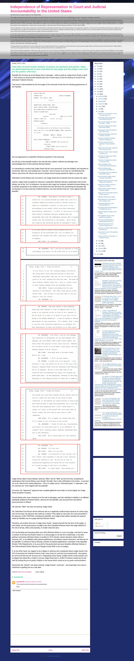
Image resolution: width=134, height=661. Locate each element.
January (100, 251)
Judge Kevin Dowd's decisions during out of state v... (106, 185)
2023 (98, 74)
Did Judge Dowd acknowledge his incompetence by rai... (107, 208)
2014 (98, 254)
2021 (98, 79)
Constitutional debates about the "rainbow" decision (107, 134)
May (99, 241)
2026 (98, 66)
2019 (98, 84)
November (101, 99)
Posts (98, 523)
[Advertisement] (50, 640)
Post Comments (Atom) (54, 656)
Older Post (85, 650)
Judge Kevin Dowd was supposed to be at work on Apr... (107, 148)
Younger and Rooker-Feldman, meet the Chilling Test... (107, 138)
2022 (98, 76)
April (99, 243)
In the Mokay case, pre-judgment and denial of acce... (107, 173)
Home (51, 650)
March (100, 246)
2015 (98, 94)
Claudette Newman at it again (106, 197)
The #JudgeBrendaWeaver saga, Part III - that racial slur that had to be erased (112, 365)
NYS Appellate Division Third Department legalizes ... (106, 216)
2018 (98, 86)
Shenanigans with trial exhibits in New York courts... (107, 130)
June (99, 111)
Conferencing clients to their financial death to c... (106, 204)
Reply (17, 586)
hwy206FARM (20, 581)
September (101, 104)
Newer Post (15, 650)
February (101, 248)
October (100, 101)
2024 (98, 71)
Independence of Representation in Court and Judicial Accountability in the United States (58, 9)
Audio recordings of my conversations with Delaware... (107, 164)
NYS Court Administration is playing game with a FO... (106, 220)
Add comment (17, 590)
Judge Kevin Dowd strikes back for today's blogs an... (108, 193)
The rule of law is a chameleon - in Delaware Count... (108, 236)
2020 (98, 81)
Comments (100, 526)
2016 (98, 91)
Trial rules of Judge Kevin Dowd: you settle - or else (107, 122)
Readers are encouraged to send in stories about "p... (107, 114)
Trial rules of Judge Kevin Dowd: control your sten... (107, 160)
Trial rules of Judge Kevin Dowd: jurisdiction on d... (107, 156)
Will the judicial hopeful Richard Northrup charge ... (107, 189)
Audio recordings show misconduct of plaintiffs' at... (106, 169)
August (100, 106)
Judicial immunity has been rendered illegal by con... (105, 224)
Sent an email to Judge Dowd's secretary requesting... (107, 177)
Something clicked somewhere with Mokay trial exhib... (107, 118)
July (99, 109)
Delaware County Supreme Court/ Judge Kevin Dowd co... (107, 181)
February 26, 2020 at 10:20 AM (33, 581)
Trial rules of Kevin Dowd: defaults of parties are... (108, 152)
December (101, 96)
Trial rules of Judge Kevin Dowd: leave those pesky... (107, 126)
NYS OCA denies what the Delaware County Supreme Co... (106, 143)
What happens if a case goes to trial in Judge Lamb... (107, 200)
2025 (98, 69)
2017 (98, 89)
